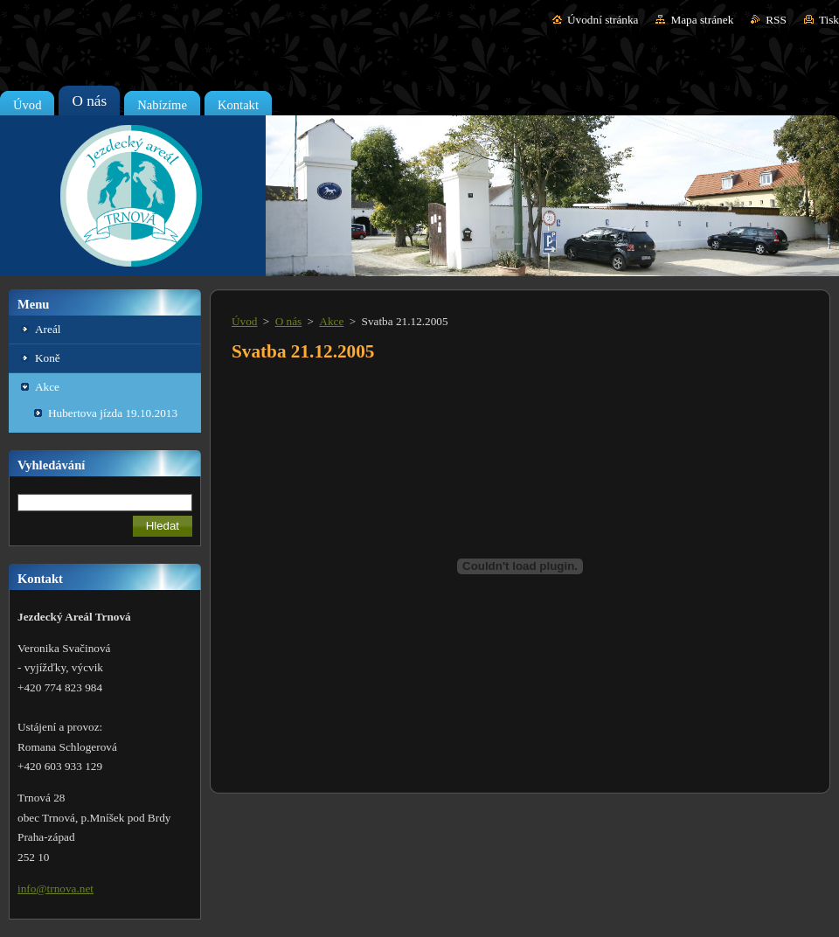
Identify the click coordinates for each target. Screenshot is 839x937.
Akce (47, 386)
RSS (776, 19)
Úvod (244, 321)
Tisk (829, 19)
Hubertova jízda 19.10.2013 (112, 413)
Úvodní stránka (602, 19)
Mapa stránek (701, 19)
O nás (288, 321)
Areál (47, 329)
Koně (47, 357)
